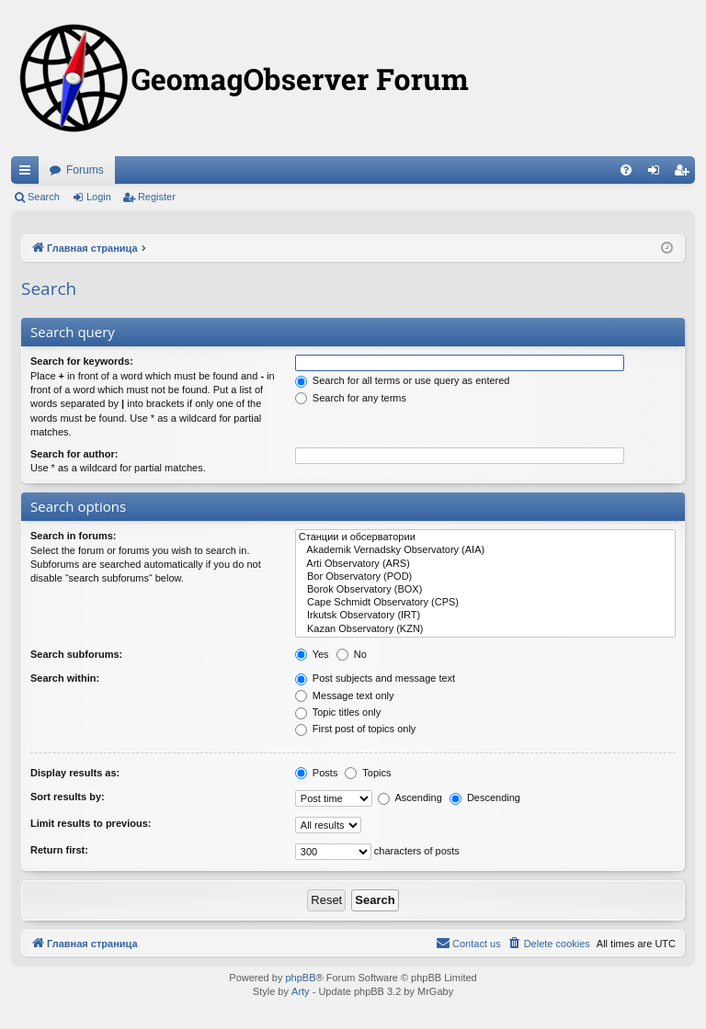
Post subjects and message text (375, 678)
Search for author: (74, 453)
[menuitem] (626, 170)
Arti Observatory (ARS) (485, 564)
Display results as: (75, 772)
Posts (316, 772)
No (351, 654)
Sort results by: (67, 796)
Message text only (344, 695)
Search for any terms (350, 397)
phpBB (300, 977)
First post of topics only (355, 728)
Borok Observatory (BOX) (485, 589)
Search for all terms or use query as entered (402, 380)
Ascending (410, 797)
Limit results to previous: (90, 823)
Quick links (28, 174)
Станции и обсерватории (485, 537)
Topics (368, 772)
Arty (300, 991)
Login (98, 196)
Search (44, 196)
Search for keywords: (81, 361)
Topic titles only (338, 712)
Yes (312, 654)
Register (157, 196)
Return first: (59, 849)
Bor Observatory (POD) (485, 577)
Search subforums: (76, 654)
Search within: (64, 678)
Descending (485, 797)
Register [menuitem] (685, 174)
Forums (85, 170)
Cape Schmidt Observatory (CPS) (485, 602)
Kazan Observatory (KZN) (485, 629)
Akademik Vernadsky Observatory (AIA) (485, 550)
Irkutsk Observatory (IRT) (485, 615)
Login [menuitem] (657, 174)
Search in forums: (73, 535)
